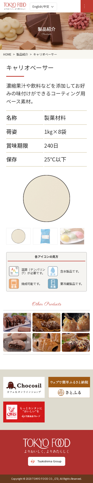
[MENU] (87, 6)
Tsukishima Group (49, 461)
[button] (18, 234)
